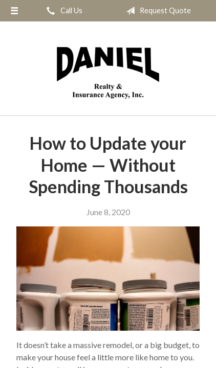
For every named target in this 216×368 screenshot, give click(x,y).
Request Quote (156, 10)
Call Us (62, 10)
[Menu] (14, 10)
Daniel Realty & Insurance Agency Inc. (108, 73)
